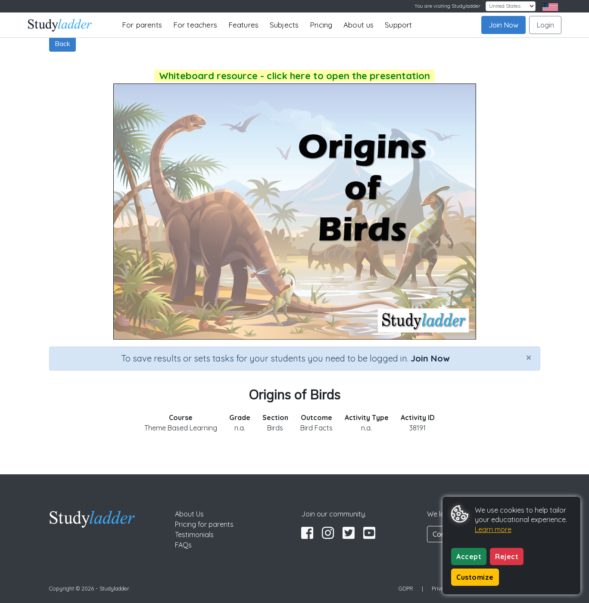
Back (62, 43)
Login (545, 25)
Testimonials (194, 534)
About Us (189, 514)
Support (398, 24)
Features (243, 24)
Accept (468, 556)
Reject (506, 556)
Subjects (284, 24)
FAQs (183, 545)
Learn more (493, 529)
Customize (475, 577)
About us (358, 24)
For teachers (195, 24)
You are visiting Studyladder (447, 6)
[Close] (528, 357)
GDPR (406, 588)
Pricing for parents (204, 524)
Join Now (503, 25)
